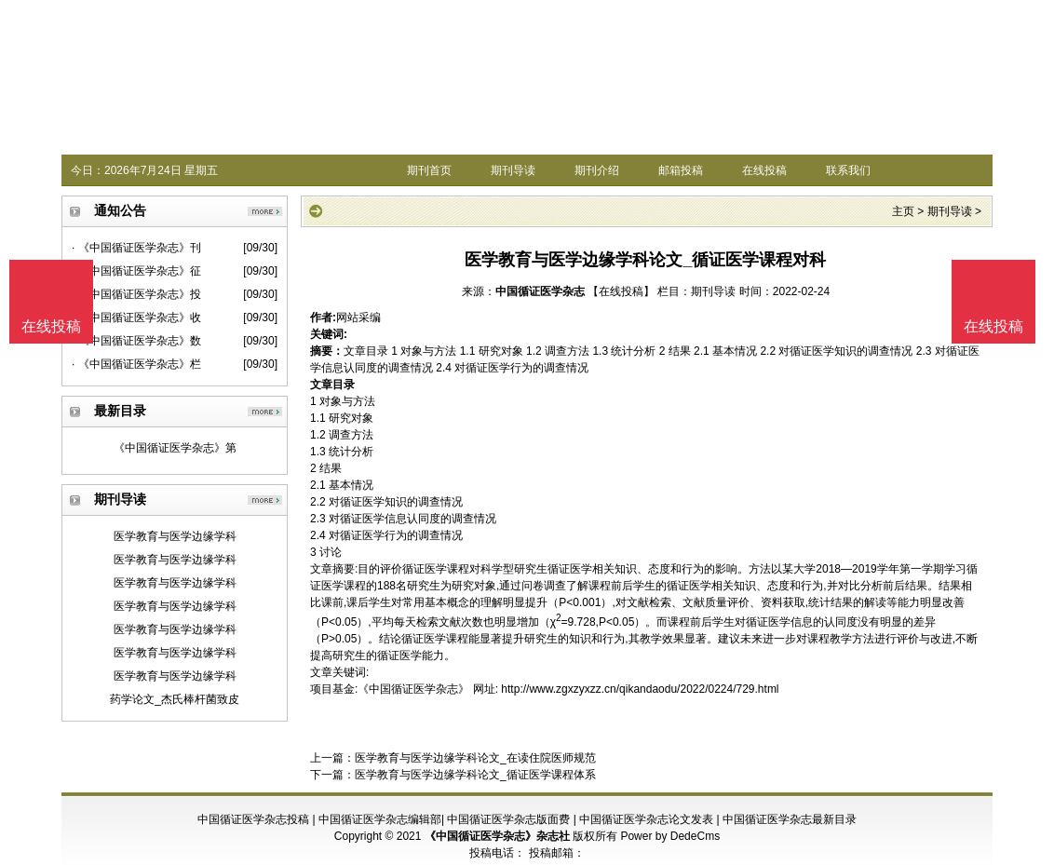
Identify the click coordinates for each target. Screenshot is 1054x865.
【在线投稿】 (621, 291)
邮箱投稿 (680, 170)
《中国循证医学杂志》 (413, 689)
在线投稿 (764, 170)
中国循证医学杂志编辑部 (379, 819)
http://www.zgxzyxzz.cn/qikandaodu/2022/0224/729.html (639, 689)
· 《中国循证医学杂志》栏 (136, 364)
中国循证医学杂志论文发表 (646, 819)
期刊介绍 (596, 170)
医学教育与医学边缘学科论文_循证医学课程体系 (475, 774)
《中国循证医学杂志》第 (175, 447)
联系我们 (848, 170)
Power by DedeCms (670, 836)
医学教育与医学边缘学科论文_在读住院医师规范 (475, 757)
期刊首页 (429, 170)
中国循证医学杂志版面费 (508, 819)
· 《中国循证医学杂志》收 (136, 317)
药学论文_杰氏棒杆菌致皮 (174, 699)
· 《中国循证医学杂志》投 (136, 294)
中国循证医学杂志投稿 (253, 819)
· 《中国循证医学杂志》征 (136, 270)
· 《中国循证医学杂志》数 (136, 340)
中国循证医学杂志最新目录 (790, 819)
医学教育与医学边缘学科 (175, 536)
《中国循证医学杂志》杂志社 (497, 836)
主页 (903, 211)
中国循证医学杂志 (540, 291)
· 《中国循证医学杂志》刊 (136, 247)
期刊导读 (513, 170)
